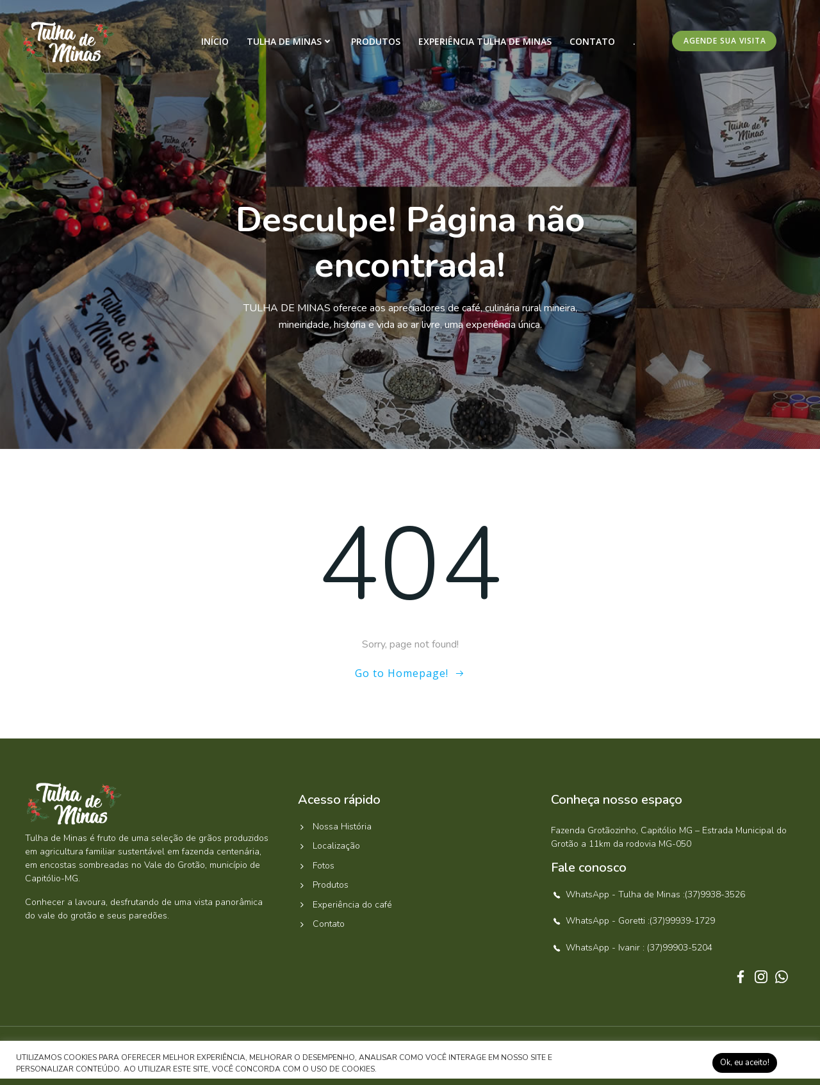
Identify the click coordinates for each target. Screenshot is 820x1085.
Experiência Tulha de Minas (485, 41)
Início (215, 41)
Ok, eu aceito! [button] (744, 1062)
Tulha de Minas (290, 41)
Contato (592, 41)
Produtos (375, 41)
